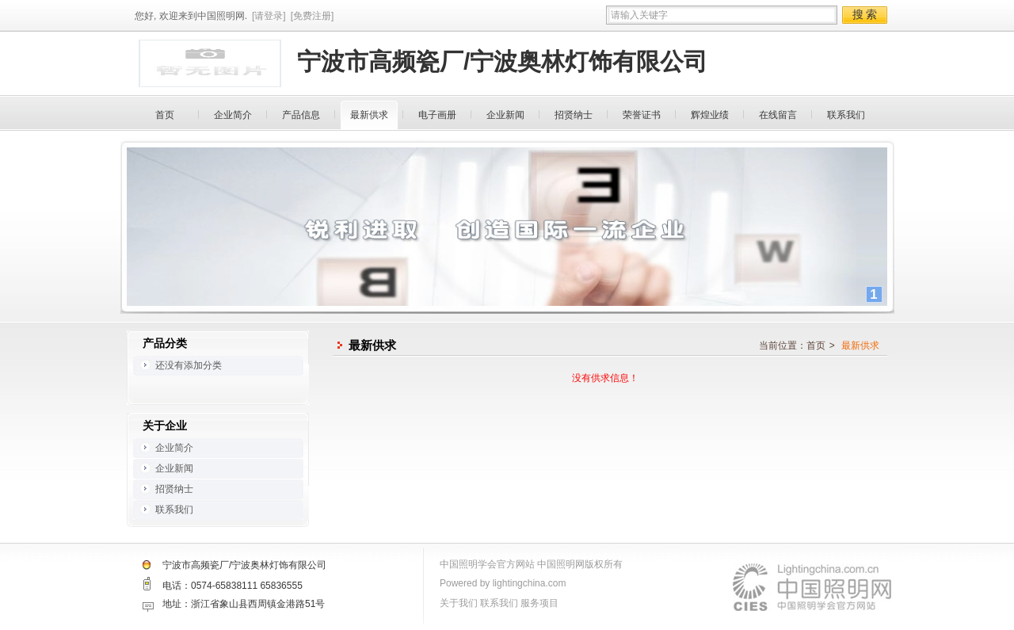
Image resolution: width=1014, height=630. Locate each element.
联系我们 (846, 114)
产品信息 (301, 114)
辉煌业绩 (710, 114)
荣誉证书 (642, 114)
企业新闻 (505, 114)
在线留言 (778, 114)
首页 (164, 114)
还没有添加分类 (188, 365)
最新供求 (369, 114)
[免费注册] (312, 15)
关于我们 (459, 603)
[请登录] (269, 15)
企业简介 (233, 114)
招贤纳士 (574, 114)
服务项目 (539, 603)
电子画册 (437, 114)
